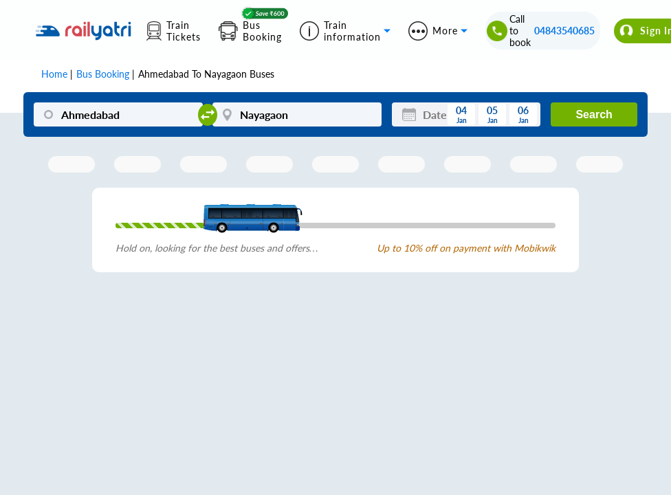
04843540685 (564, 30)
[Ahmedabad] (118, 114)
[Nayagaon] (297, 114)
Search (593, 114)
